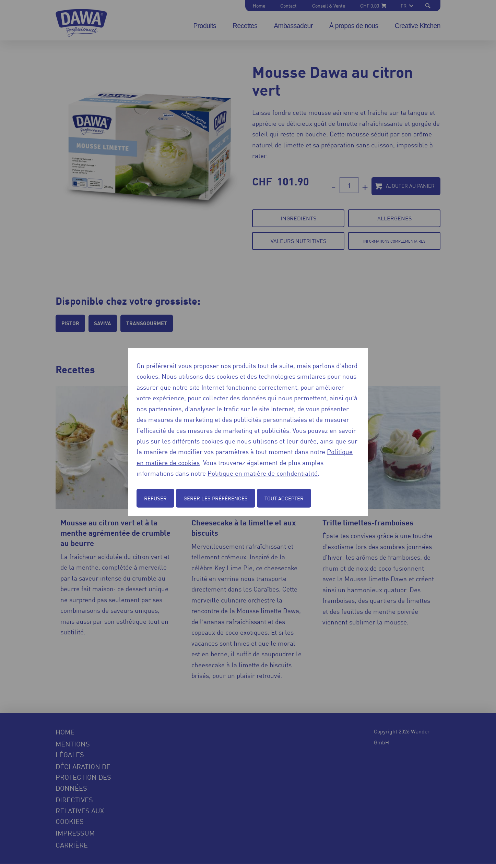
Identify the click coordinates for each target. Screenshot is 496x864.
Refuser (155, 498)
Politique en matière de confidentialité (263, 472)
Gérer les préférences (216, 498)
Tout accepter (284, 498)
